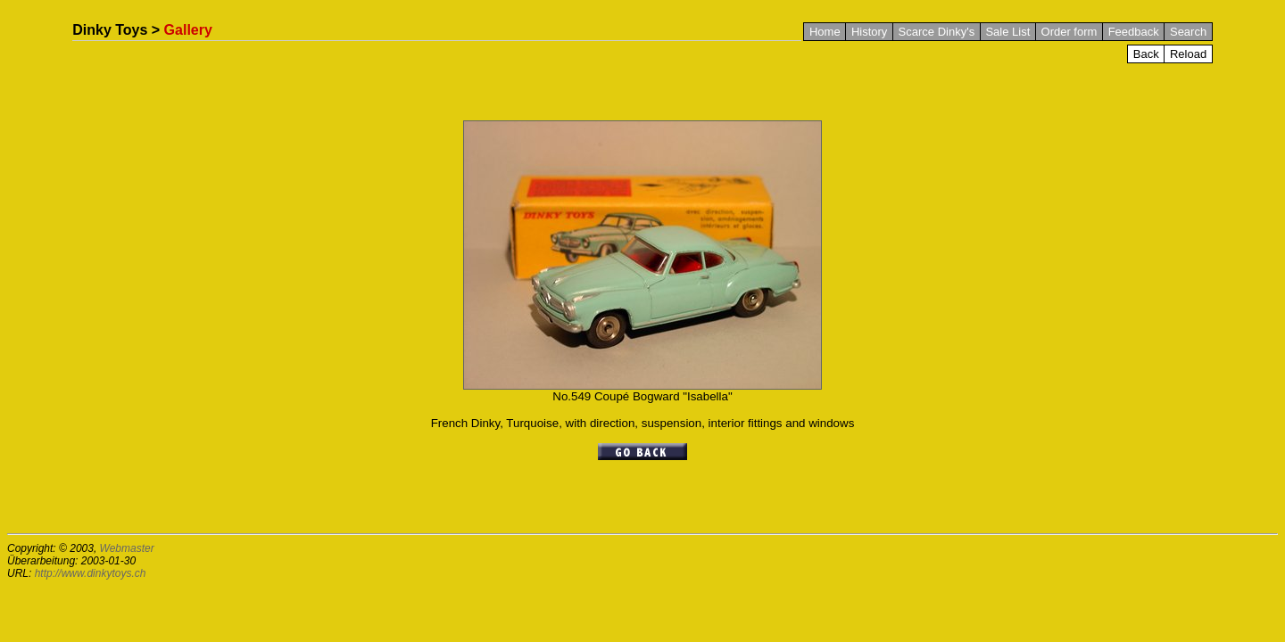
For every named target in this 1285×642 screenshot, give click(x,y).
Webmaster (127, 548)
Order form (1069, 31)
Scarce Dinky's (937, 31)
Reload (1188, 54)
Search (1188, 31)
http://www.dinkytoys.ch (90, 573)
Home (825, 31)
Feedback (1133, 31)
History (869, 31)
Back (1146, 54)
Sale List (1007, 31)
